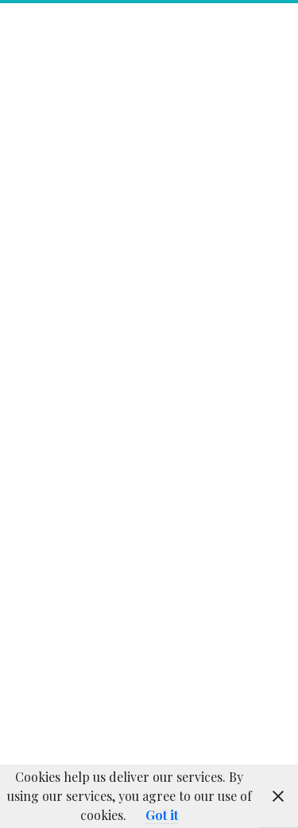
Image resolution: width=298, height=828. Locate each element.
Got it (161, 815)
